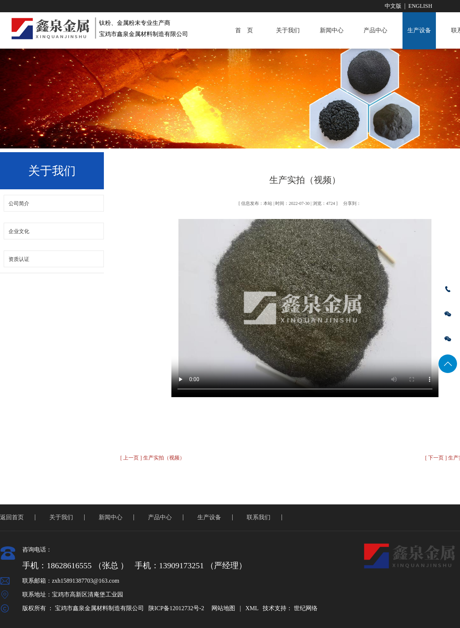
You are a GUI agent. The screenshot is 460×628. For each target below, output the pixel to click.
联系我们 (258, 517)
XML (251, 608)
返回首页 (12, 517)
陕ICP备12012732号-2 (176, 608)
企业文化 (19, 231)
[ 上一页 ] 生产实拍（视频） (152, 458)
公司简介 (19, 203)
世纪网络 (306, 608)
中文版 (393, 6)
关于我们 (288, 30)
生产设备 (419, 30)
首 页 (244, 30)
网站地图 (223, 608)
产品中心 (375, 30)
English (420, 6)
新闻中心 (332, 30)
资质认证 (19, 259)
